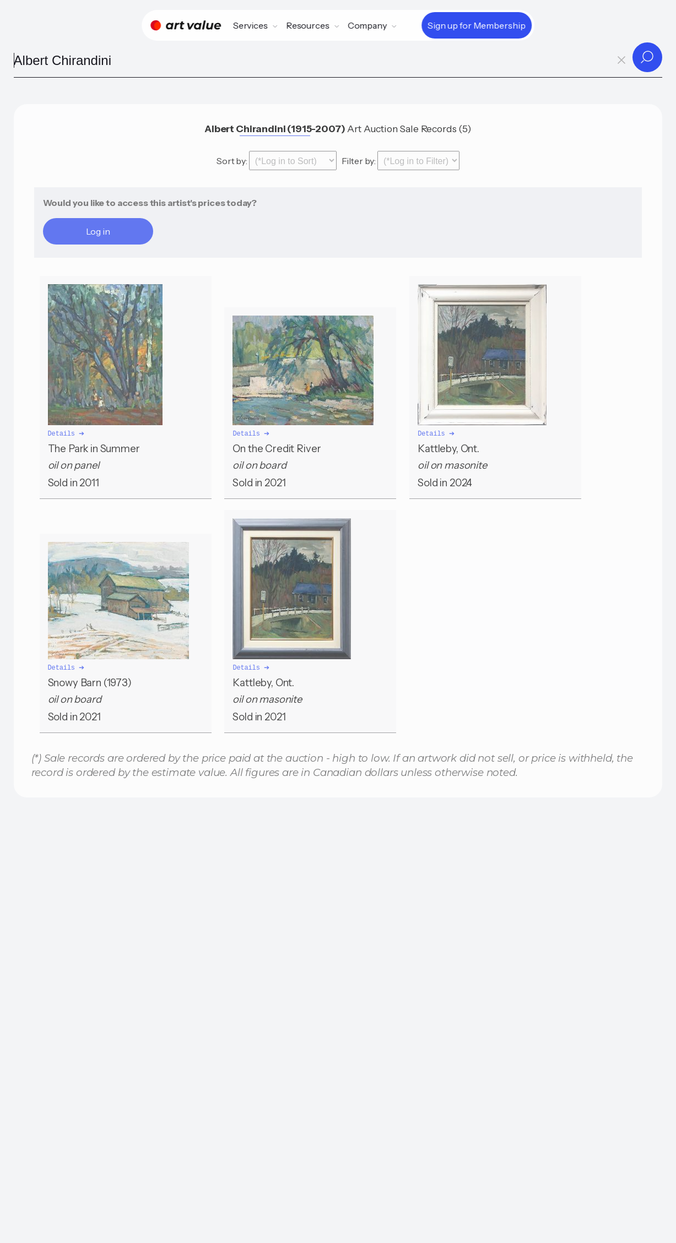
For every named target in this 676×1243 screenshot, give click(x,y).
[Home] (185, 25)
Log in (98, 231)
